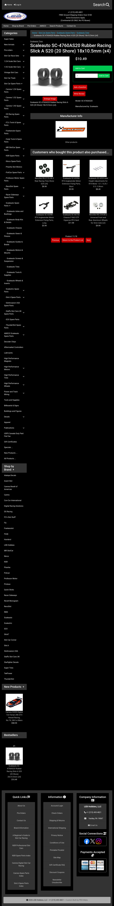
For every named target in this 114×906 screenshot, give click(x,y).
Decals (14, 417)
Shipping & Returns (57, 820)
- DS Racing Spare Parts (14, 115)
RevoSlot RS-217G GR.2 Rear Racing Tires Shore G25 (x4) (44, 181)
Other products (71, 142)
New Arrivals (14, 45)
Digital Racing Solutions (13, 506)
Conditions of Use (57, 843)
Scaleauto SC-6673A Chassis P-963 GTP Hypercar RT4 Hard (71, 217)
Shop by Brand (18, 26)
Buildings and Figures (13, 411)
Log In (17, 5)
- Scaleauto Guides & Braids (13, 243)
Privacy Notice (57, 835)
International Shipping (57, 828)
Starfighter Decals (11, 662)
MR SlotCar (8, 551)
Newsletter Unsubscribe (57, 881)
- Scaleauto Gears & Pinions (13, 234)
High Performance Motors (14, 368)
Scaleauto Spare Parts (66, 33)
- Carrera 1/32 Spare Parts (14, 98)
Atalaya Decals (10, 475)
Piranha (7, 567)
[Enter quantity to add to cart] (86, 76)
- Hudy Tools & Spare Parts (13, 140)
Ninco (6, 556)
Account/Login (57, 806)
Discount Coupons (57, 872)
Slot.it (6, 645)
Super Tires (8, 668)
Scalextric (8, 623)
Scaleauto (8, 618)
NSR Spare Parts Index (21, 856)
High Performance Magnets (11, 359)
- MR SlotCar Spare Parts (14, 148)
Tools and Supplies (11, 400)
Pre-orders (14, 50)
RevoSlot (7, 606)
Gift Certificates (10, 442)
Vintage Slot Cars (14, 72)
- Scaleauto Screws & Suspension (13, 259)
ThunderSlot (9, 679)
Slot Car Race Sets (14, 56)
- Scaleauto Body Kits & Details (13, 221)
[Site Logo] (20, 15)
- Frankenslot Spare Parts (12, 132)
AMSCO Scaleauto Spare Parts (14, 334)
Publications (14, 428)
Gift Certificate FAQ (57, 865)
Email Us (92, 825)
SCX (6, 629)
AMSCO (43, 26)
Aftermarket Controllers (13, 347)
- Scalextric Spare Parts (14, 290)
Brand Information (21, 828)
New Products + (14, 686)
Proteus (7, 584)
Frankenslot (9, 528)
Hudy (6, 534)
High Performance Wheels (14, 384)
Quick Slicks (9, 590)
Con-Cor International (12, 500)
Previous (55, 240)
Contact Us (71, 26)
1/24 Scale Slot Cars (14, 61)
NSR (6, 562)
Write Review (79, 94)
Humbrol (7, 539)
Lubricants (8, 353)
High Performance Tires (14, 376)
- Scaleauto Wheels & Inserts (13, 282)
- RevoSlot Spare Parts (14, 187)
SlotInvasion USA (11, 651)
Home (8, 5)
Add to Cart (103, 76)
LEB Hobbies (9, 545)
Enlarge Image (50, 99)
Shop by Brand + (9, 468)
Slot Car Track (14, 78)
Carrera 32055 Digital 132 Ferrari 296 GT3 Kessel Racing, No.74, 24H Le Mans (14, 707)
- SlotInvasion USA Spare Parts (12, 304)
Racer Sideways (10, 595)
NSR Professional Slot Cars (21, 846)
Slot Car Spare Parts (47, 33)
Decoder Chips (10, 342)
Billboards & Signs (11, 405)
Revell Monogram (11, 601)
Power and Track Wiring (14, 393)
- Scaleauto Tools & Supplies (12, 273)
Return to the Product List (73, 240)
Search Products (56, 26)
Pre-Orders (32, 26)
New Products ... (10, 453)
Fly (5, 523)
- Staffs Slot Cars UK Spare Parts (14, 312)
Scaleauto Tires (83, 33)
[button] (101, 5)
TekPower (8, 673)
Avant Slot (8, 481)
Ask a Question (80, 87)
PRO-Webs (83, 900)
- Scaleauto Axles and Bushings (13, 212)
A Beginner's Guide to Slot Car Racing (21, 836)
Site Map (57, 857)
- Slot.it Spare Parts (14, 297)
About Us (21, 806)
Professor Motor (10, 578)
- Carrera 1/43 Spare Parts (14, 107)
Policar (7, 573)
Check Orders (57, 813)
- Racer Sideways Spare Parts (14, 196)
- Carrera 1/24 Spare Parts (14, 90)
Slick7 (6, 634)
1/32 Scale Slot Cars (14, 67)
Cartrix (6, 495)
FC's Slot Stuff (10, 517)
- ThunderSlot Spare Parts (14, 326)
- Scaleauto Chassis (13, 228)
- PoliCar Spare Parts (14, 172)
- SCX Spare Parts (11, 319)
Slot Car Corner (10, 640)
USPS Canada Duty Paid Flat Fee (14, 434)
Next (88, 240)
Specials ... (8, 447)
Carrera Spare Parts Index (21, 874)
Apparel (7, 422)
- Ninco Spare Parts (12, 161)
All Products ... (10, 458)
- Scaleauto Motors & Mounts (13, 251)
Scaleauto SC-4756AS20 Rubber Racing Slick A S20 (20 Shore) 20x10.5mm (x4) (14, 762)
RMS (6, 612)
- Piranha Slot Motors (13, 167)
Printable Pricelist (57, 850)
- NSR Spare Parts (14, 156)
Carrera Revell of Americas (10, 487)
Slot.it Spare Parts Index (21, 884)
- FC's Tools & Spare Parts (14, 123)
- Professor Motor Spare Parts (14, 179)
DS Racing (8, 512)
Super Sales (9, 39)
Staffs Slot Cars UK (12, 657)
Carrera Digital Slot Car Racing (21, 864)
